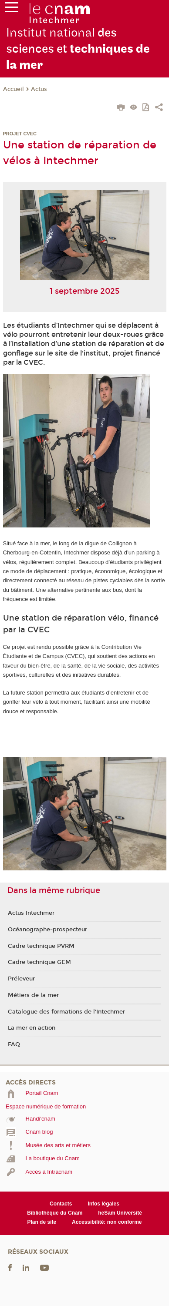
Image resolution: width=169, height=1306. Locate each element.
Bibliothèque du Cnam (54, 1213)
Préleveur (21, 978)
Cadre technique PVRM (41, 946)
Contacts (61, 1204)
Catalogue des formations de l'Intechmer (66, 1011)
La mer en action (31, 1027)
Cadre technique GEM (39, 962)
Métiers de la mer (33, 995)
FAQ (14, 1044)
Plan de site (41, 1222)
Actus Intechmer (31, 913)
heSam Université (120, 1213)
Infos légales (103, 1204)
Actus (39, 89)
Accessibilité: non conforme (107, 1222)
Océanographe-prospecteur (47, 929)
